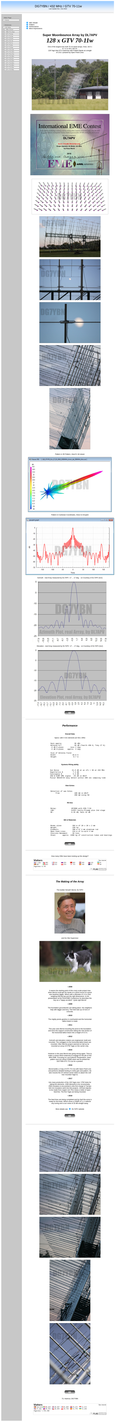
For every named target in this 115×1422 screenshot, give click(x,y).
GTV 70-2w (9, 34)
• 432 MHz (7, 27)
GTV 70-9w (9, 47)
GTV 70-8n (9, 45)
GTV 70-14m (10, 51)
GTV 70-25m (10, 63)
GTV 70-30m (10, 65)
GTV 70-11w (10, 49)
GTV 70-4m (9, 38)
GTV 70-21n (10, 58)
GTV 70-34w (10, 67)
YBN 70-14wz (10, 32)
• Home (6, 20)
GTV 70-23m (10, 60)
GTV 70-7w (9, 40)
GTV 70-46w (10, 69)
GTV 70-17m (10, 54)
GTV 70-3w (9, 36)
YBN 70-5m (9, 29)
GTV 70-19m (10, 56)
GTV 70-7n (9, 43)
